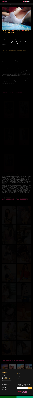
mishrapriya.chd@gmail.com (7, 378)
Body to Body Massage (5, 384)
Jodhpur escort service (16, 79)
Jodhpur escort (16, 65)
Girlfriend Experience (5, 387)
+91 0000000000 (8, 397)
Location (6, 4)
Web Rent (24, 397)
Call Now (25, 1)
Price (18, 378)
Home (3, 4)
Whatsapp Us (28, 1)
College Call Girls (4, 389)
